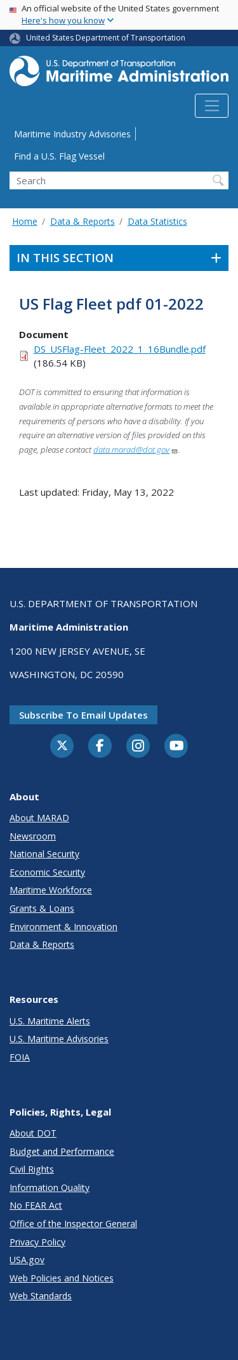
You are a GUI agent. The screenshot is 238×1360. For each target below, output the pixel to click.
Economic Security (47, 872)
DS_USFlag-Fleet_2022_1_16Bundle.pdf (120, 349)
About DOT (33, 1133)
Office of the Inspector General (73, 1224)
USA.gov (27, 1260)
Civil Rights (32, 1169)
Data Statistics (157, 221)
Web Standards (41, 1296)
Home (24, 221)
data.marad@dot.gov (135, 449)
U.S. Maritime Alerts (50, 1021)
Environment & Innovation (63, 927)
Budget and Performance (62, 1151)
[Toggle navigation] (211, 106)
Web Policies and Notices (62, 1278)
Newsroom (33, 836)
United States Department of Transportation (105, 37)
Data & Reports (82, 221)
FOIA (20, 1057)
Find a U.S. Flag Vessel (59, 156)
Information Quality (49, 1187)
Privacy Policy (37, 1242)
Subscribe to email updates (83, 714)
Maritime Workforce (51, 890)
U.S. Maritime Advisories (59, 1039)
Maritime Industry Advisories (72, 134)
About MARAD (39, 818)
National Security (44, 854)
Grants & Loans (42, 908)
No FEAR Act (36, 1205)
